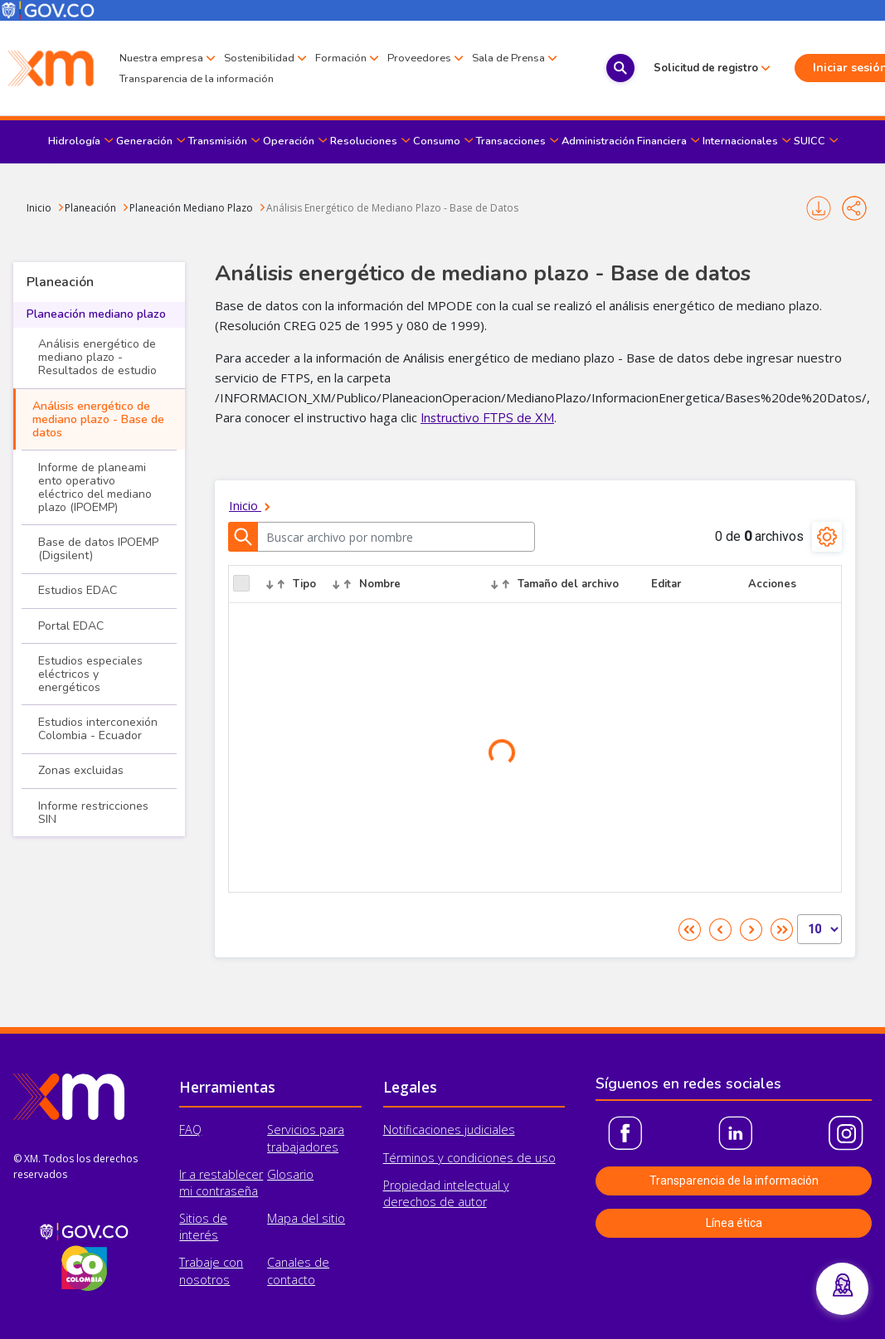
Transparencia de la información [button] (734, 1180)
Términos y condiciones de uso (469, 1158)
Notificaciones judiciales (449, 1129)
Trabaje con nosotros (211, 1270)
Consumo (436, 141)
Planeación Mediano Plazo (191, 208)
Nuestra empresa (161, 57)
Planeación (90, 208)
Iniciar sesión (815, 67)
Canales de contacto (298, 1270)
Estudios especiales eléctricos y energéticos (90, 674)
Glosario (290, 1174)
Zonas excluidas (81, 770)
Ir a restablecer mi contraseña (221, 1182)
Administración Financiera (624, 141)
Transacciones (511, 141)
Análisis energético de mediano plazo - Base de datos (98, 419)
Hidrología (74, 141)
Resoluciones (363, 141)
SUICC (809, 141)
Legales (410, 1087)
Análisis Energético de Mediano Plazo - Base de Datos (392, 208)
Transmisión (217, 141)
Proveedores (419, 57)
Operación (288, 141)
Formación (341, 57)
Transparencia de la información (290, 78)
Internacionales (740, 141)
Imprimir (818, 208)
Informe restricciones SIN (93, 812)
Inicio (39, 208)
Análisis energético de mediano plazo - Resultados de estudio (97, 357)
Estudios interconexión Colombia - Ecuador (98, 728)
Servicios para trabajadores (305, 1138)
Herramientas (227, 1087)
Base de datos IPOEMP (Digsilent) (98, 548)
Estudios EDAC (77, 590)
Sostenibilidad (259, 57)
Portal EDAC (71, 626)
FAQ (190, 1129)
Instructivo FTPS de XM (487, 418)
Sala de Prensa (155, 79)
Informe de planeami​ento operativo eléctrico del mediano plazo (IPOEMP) (95, 487)
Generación (144, 141)
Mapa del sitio (306, 1218)
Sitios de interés (203, 1226)
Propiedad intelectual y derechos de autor (446, 1193)
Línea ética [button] (734, 1222)
